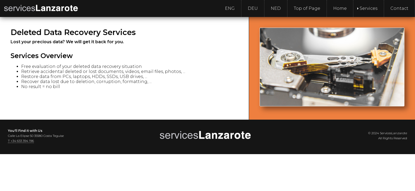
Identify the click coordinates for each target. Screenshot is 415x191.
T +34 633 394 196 (21, 141)
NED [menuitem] (276, 8)
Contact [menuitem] (399, 8)
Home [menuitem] (340, 8)
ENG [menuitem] (230, 8)
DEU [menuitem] (253, 8)
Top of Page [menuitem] (307, 8)
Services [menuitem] (368, 8)
